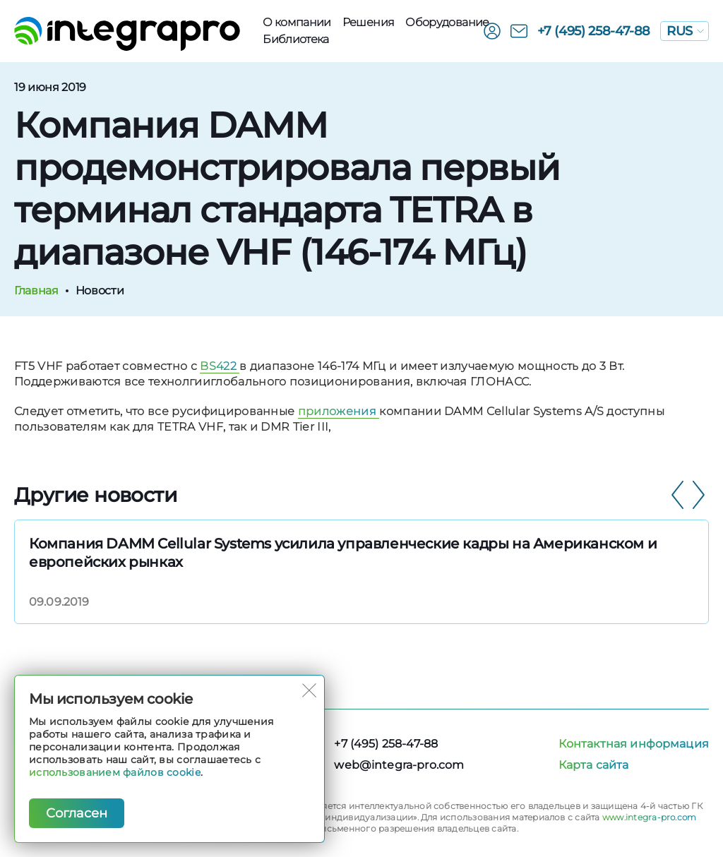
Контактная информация (633, 743)
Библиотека (296, 39)
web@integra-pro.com (399, 765)
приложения (339, 411)
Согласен (76, 813)
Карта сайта (593, 765)
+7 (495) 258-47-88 (594, 31)
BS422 (219, 366)
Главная (36, 290)
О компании (297, 22)
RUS (685, 31)
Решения (368, 22)
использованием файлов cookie (115, 772)
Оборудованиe (447, 22)
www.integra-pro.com (649, 817)
